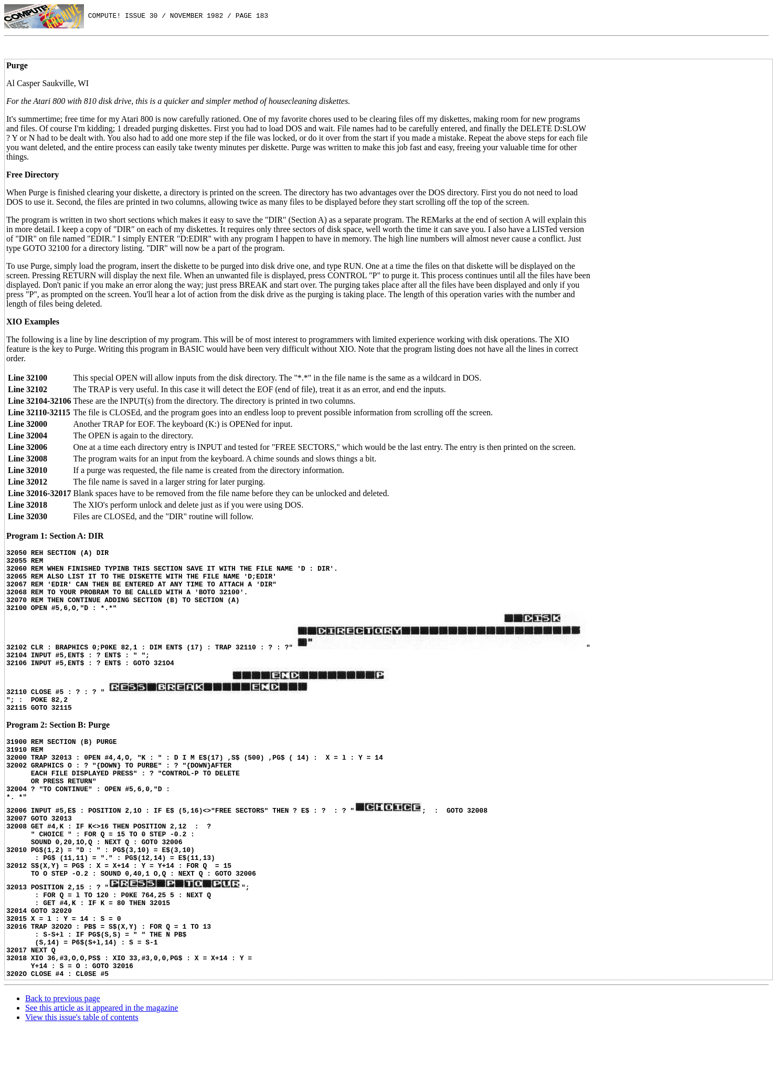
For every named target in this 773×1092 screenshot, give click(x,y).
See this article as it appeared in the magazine (101, 1069)
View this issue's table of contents (82, 1078)
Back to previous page (62, 1059)
